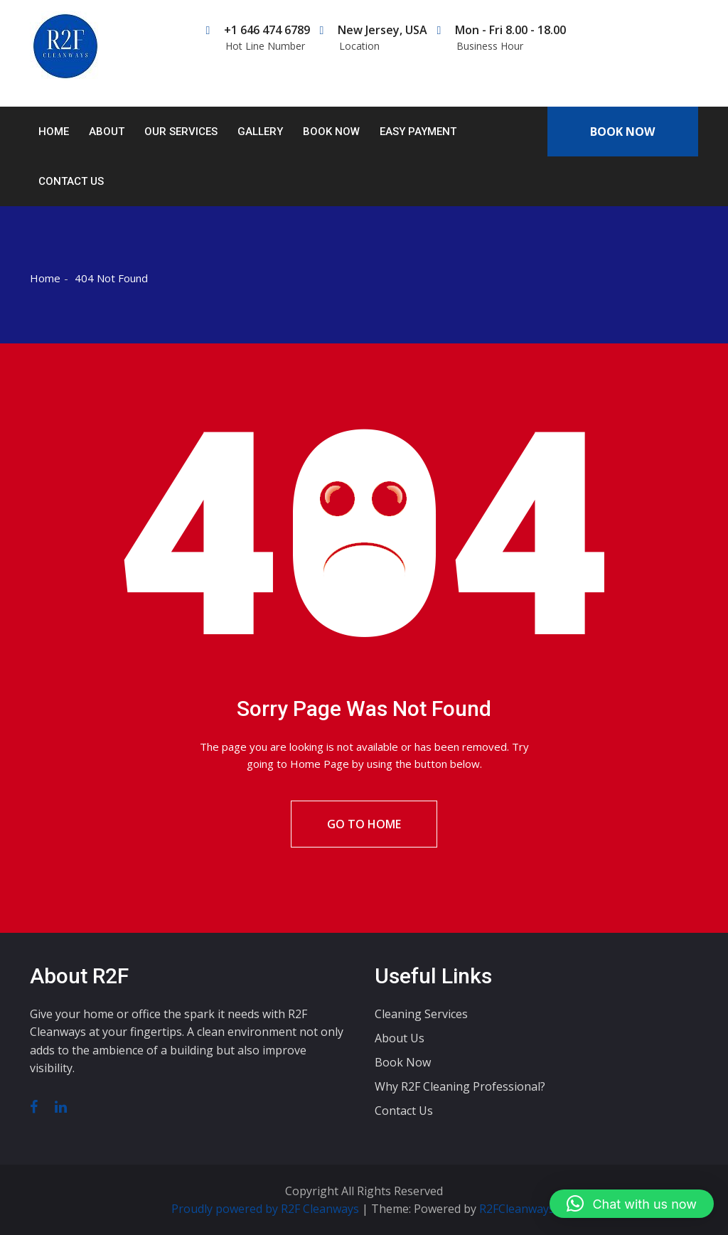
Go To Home (364, 824)
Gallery (260, 131)
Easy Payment (418, 131)
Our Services (181, 131)
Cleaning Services (421, 1014)
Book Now (331, 131)
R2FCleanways (517, 1209)
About (106, 131)
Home (53, 131)
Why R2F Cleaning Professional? (460, 1086)
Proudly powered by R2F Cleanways (266, 1209)
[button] (632, 1203)
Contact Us (71, 181)
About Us (399, 1038)
